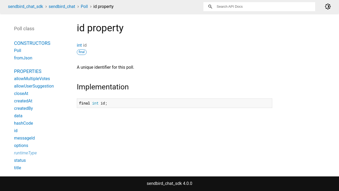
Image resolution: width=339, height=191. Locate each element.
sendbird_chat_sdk (25, 6)
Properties (27, 71)
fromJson (23, 57)
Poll (84, 6)
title (17, 167)
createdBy (23, 108)
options (21, 145)
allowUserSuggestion (34, 86)
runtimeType (25, 152)
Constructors (32, 43)
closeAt (21, 93)
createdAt (23, 100)
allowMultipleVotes (32, 78)
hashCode (23, 123)
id (15, 130)
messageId (24, 138)
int (79, 45)
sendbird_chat (62, 6)
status (20, 160)
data (18, 115)
